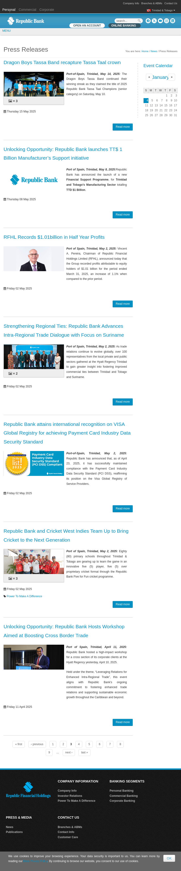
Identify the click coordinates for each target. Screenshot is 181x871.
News (154, 51)
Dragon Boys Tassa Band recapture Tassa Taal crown (62, 62)
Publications (14, 832)
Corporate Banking (122, 800)
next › (68, 752)
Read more (123, 126)
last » (84, 752)
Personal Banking (121, 790)
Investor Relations (70, 796)
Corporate (46, 10)
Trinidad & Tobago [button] (163, 10)
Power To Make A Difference (24, 596)
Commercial (27, 10)
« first (18, 744)
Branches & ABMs (151, 3)
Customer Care (68, 837)
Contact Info (66, 832)
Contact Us (171, 3)
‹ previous (37, 744)
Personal (9, 10)
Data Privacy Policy (35, 861)
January (160, 77)
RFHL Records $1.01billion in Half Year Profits (54, 237)
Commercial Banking (124, 796)
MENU (6, 30)
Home (145, 51)
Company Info (131, 3)
